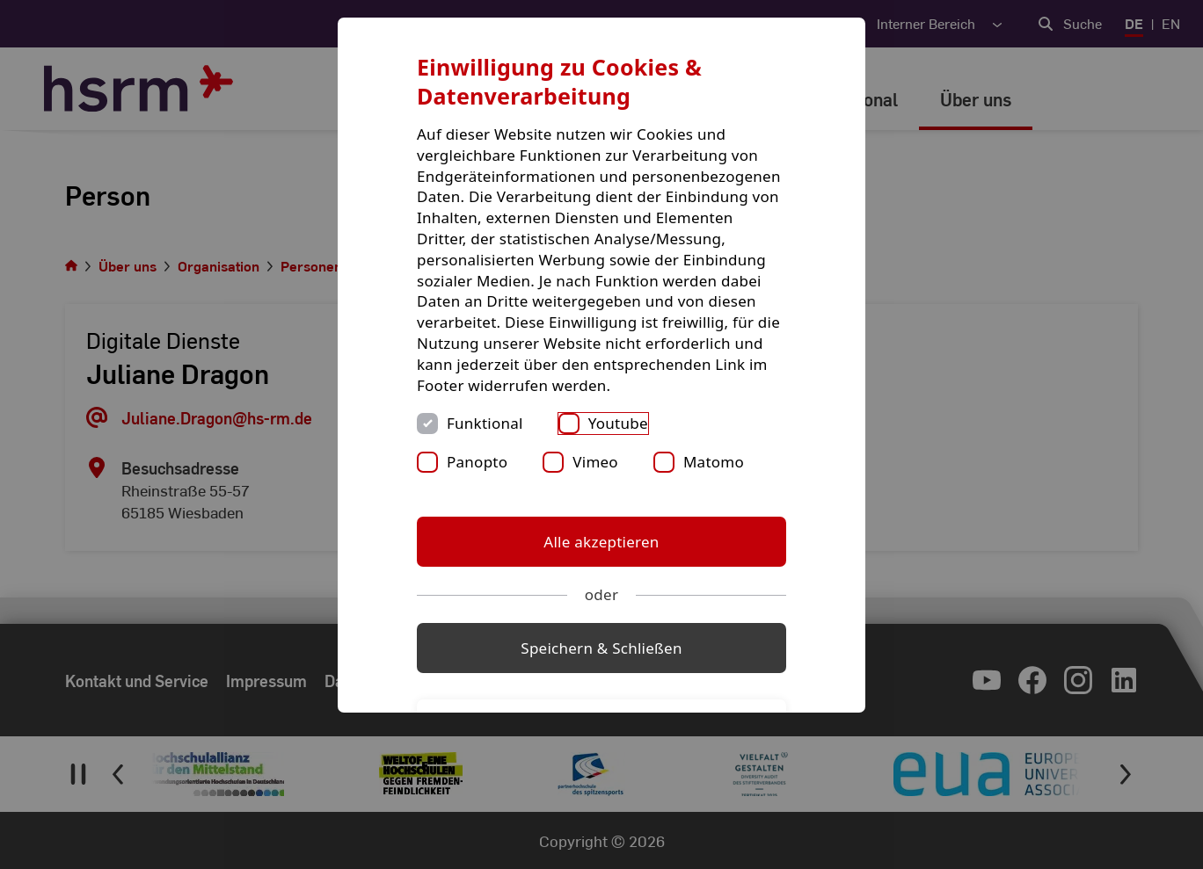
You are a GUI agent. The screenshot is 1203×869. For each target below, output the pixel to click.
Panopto (477, 462)
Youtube (618, 423)
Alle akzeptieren (601, 542)
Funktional (485, 423)
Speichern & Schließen (601, 648)
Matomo (713, 462)
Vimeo (595, 462)
